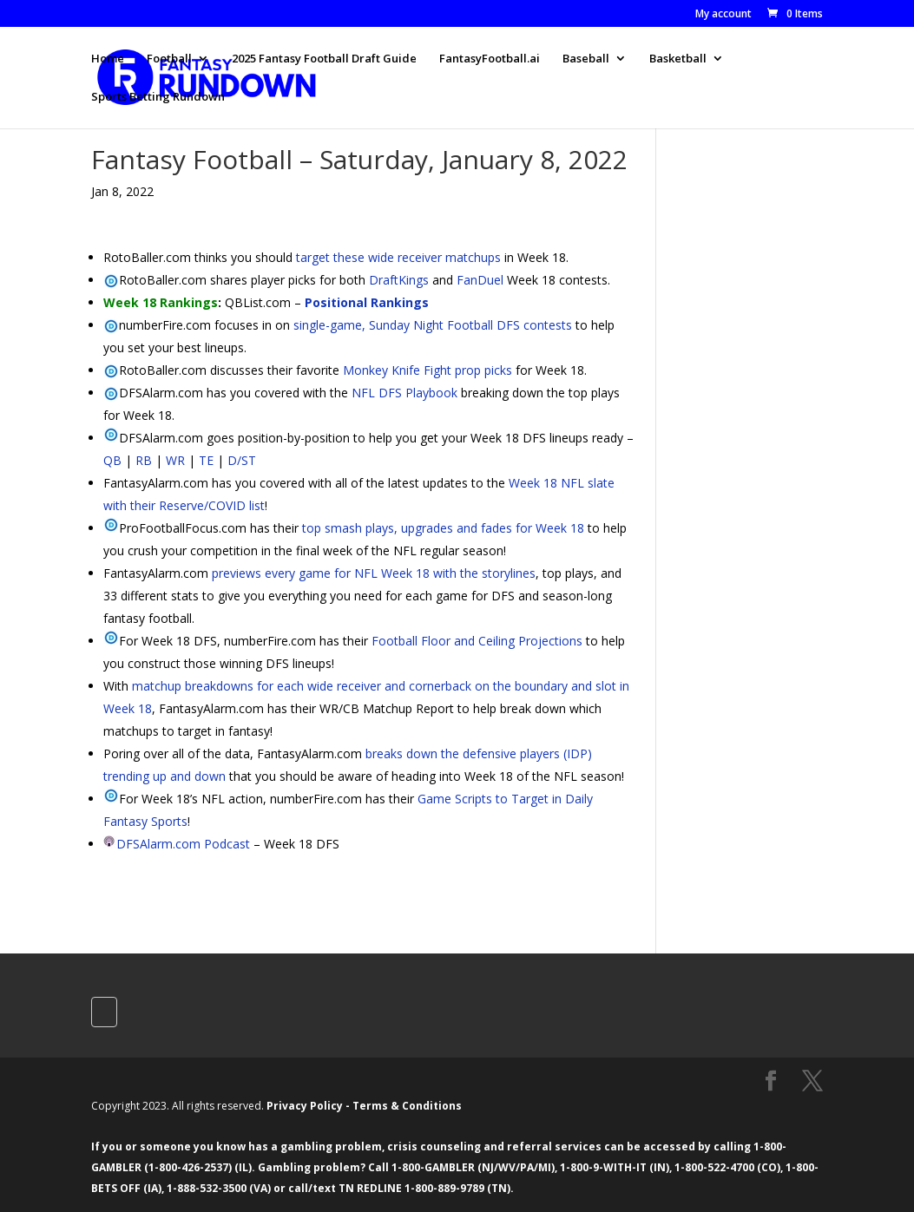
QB (112, 460)
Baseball (585, 59)
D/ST (241, 460)
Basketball (678, 59)
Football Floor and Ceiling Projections (477, 640)
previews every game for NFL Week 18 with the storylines (374, 573)
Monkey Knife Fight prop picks (427, 370)
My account (723, 15)
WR (175, 460)
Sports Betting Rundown (158, 97)
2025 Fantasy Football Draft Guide (324, 59)
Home (107, 59)
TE (206, 460)
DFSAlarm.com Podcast (183, 843)
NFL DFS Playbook (404, 392)
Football (169, 59)
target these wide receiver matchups (398, 257)
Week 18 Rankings (160, 302)
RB (143, 460)
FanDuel (480, 280)
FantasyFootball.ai (489, 59)
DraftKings (399, 280)
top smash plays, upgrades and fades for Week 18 (443, 528)
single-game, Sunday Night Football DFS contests (432, 325)
